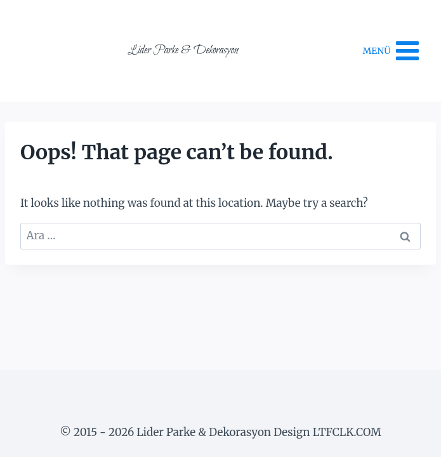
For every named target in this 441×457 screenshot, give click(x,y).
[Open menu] (391, 50)
